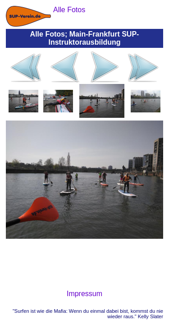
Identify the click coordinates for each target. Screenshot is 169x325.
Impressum (84, 293)
